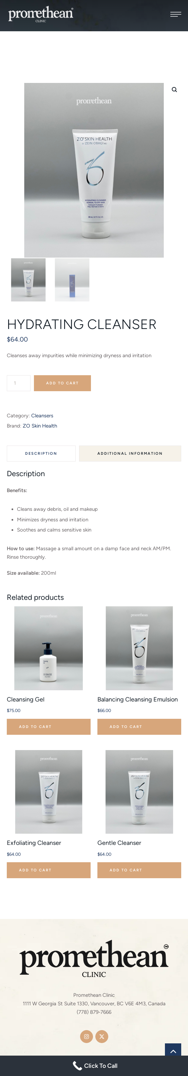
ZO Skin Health (40, 426)
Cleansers (42, 416)
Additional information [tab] (130, 453)
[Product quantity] (19, 383)
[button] (175, 14)
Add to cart (62, 383)
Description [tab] (41, 453)
